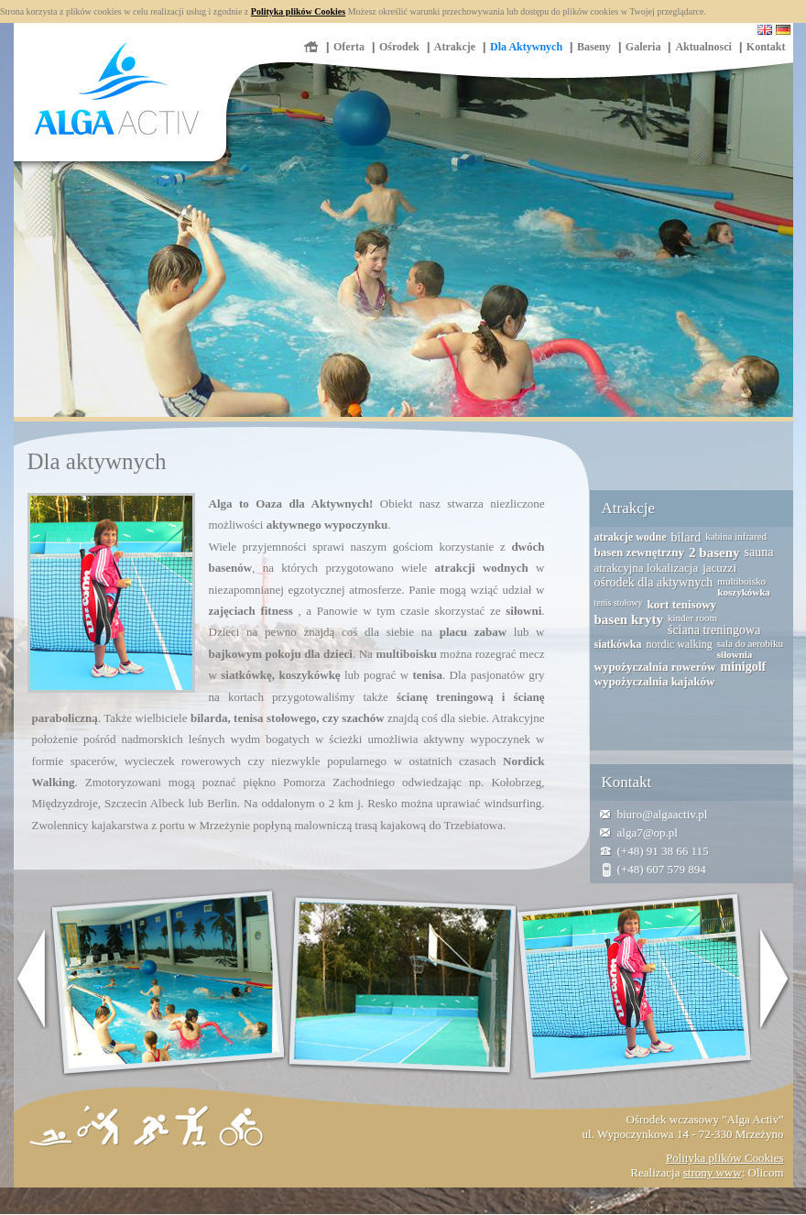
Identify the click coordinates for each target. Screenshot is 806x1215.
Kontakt (766, 46)
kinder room (692, 617)
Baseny (594, 46)
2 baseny (714, 552)
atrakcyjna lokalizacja (646, 568)
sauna (759, 552)
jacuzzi (719, 568)
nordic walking (680, 644)
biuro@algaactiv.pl (662, 814)
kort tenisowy (682, 604)
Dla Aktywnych (526, 46)
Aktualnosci (703, 46)
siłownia (735, 654)
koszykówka (743, 591)
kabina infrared (736, 536)
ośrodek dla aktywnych (653, 582)
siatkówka (618, 644)
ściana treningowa (714, 630)
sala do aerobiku (750, 643)
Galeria (643, 46)
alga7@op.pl (648, 832)
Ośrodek (399, 46)
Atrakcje (454, 46)
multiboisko (741, 580)
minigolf (743, 666)
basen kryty (628, 619)
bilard (685, 537)
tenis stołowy (618, 602)
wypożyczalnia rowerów (655, 666)
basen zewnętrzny (639, 552)
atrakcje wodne (630, 537)
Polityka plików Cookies (298, 11)
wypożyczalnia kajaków (654, 681)
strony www (712, 1172)
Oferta (349, 46)
